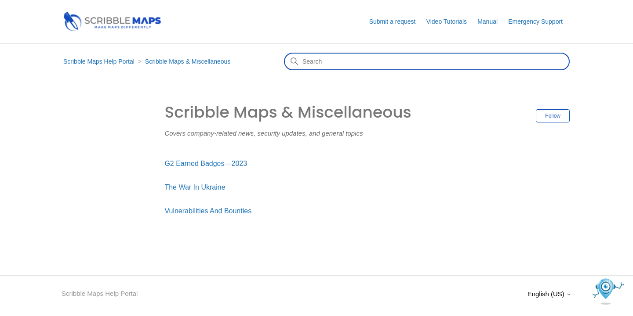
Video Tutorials (446, 21)
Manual (487, 21)
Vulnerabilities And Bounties (207, 211)
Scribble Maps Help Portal (99, 61)
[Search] (427, 61)
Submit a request (392, 21)
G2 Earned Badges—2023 (205, 163)
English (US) (549, 294)
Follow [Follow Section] (552, 116)
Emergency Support (535, 21)
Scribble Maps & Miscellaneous (188, 61)
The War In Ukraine (194, 187)
